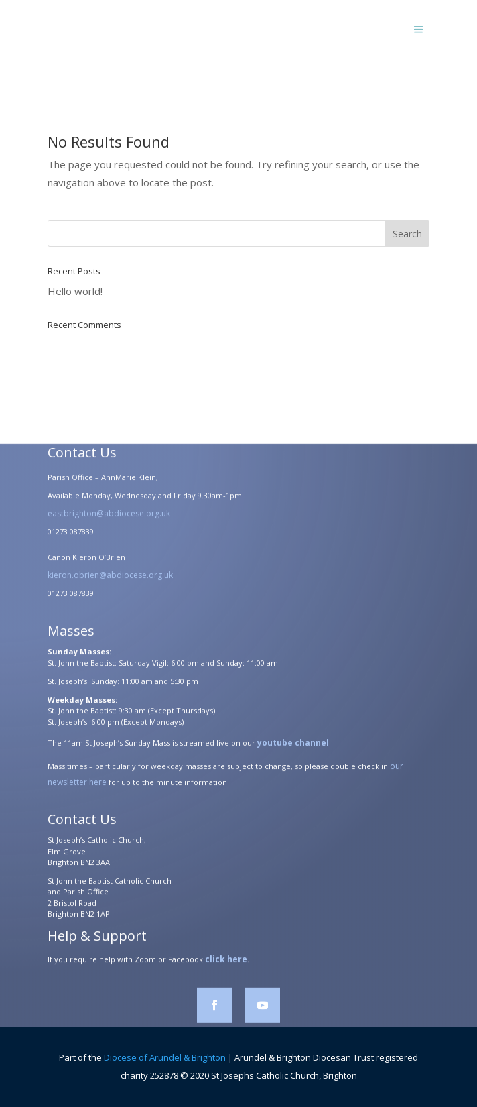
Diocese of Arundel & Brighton (165, 1057)
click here (226, 962)
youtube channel (293, 746)
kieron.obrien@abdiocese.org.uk (110, 578)
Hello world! (75, 291)
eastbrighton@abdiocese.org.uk (109, 516)
